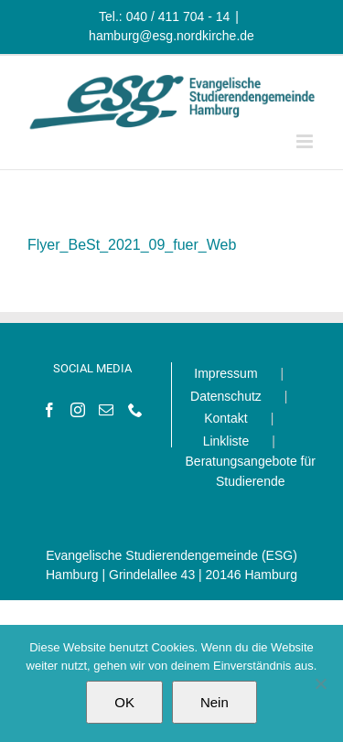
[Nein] (320, 683)
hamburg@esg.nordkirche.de (171, 35)
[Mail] (106, 410)
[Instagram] (77, 410)
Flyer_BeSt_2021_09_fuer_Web (131, 245)
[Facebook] (49, 410)
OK (124, 702)
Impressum (225, 373)
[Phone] (135, 410)
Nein (214, 702)
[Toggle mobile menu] (306, 141)
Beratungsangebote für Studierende (251, 471)
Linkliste (226, 441)
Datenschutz (226, 396)
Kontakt (225, 418)
